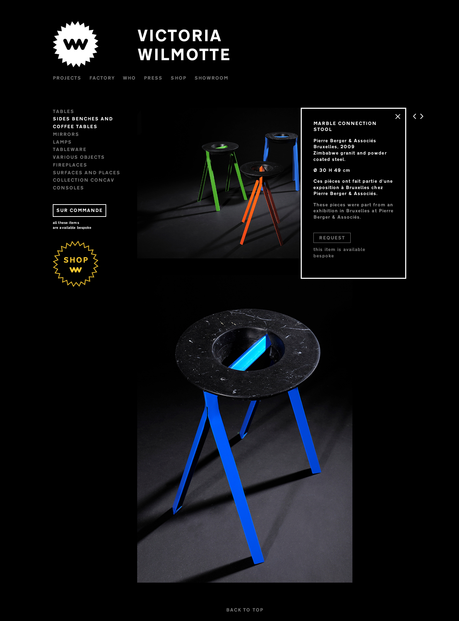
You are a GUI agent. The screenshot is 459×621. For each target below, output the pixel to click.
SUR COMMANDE (79, 210)
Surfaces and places (86, 172)
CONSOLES (68, 187)
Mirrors (66, 134)
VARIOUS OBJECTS (79, 157)
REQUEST (332, 237)
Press (153, 78)
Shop (178, 78)
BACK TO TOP (244, 610)
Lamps (62, 142)
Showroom (211, 78)
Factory (102, 78)
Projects (67, 78)
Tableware (70, 149)
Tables (63, 111)
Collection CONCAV (83, 180)
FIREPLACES (70, 165)
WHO (129, 78)
